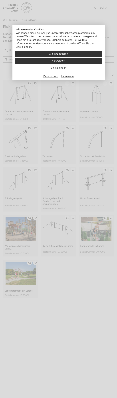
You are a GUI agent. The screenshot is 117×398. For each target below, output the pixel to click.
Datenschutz (50, 76)
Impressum (67, 76)
